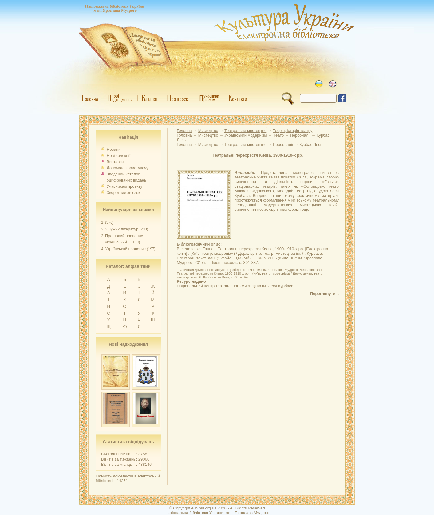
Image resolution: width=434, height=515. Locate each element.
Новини (113, 149)
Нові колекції (118, 155)
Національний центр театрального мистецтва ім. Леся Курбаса (235, 286)
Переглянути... (324, 293)
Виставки (115, 161)
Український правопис (125, 248)
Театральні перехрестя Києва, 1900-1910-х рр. (258, 155)
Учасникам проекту (124, 186)
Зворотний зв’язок (123, 192)
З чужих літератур (121, 229)
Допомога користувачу (127, 168)
